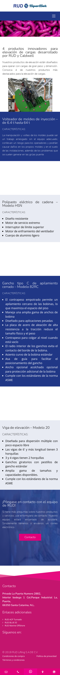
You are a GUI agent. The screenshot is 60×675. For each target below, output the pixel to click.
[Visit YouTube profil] (16, 641)
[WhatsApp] (30, 671)
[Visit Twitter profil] (10, 641)
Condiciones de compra (13, 656)
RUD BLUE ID (11, 622)
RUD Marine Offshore (15, 625)
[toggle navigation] (54, 16)
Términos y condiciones (13, 660)
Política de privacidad (46, 656)
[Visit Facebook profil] (4, 641)
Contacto (30, 537)
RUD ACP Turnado (13, 619)
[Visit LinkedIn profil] (22, 640)
